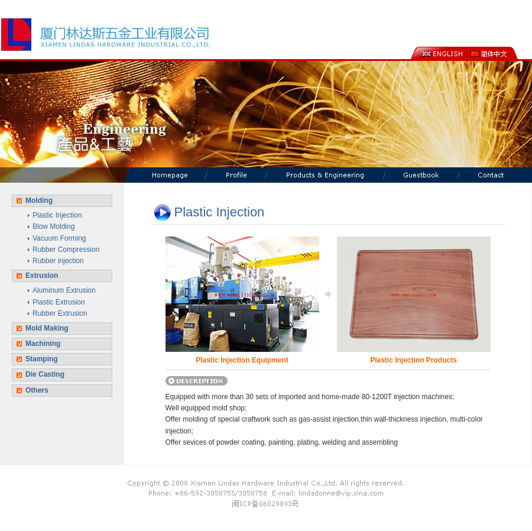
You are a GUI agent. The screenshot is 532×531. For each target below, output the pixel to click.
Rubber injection (58, 261)
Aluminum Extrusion (64, 290)
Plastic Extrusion (59, 302)
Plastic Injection (57, 215)
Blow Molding (53, 226)
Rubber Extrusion (60, 313)
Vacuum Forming (59, 238)
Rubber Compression (66, 249)
